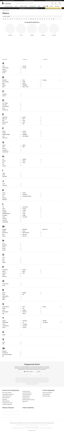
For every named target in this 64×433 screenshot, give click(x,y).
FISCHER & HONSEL (6, 134)
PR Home (24, 269)
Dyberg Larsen (5, 109)
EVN (23, 123)
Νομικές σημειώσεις (46, 395)
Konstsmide (25, 194)
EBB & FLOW (4, 117)
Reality (3, 294)
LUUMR (24, 215)
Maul (3, 234)
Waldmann (4, 351)
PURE (24, 273)
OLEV (3, 257)
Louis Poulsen (25, 206)
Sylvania (44, 306)
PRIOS (24, 271)
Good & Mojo (4, 150)
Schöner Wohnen (5, 306)
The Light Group (5, 325)
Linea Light (4, 218)
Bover (24, 80)
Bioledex (4, 85)
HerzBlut (4, 165)
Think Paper (25, 320)
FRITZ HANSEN (25, 136)
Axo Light (24, 67)
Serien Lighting (5, 311)
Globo (3, 146)
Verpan (3, 342)
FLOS (3, 136)
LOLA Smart (4, 220)
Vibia (3, 343)
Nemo (3, 243)
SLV (23, 308)
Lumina (24, 213)
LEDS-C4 (4, 210)
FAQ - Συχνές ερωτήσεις (7, 392)
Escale (24, 120)
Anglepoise (4, 71)
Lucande (24, 208)
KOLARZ (24, 192)
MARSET (4, 230)
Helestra (4, 160)
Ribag (3, 299)
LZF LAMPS (25, 216)
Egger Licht (4, 118)
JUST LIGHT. (4, 185)
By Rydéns (45, 80)
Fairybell (4, 132)
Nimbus (3, 246)
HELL (3, 162)
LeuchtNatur (4, 215)
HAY (3, 159)
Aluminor (4, 69)
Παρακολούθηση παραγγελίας (8, 394)
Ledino (3, 208)
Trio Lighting (45, 322)
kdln (3, 196)
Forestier (24, 131)
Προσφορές (45, 6)
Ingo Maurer (4, 176)
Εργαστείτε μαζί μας (26, 397)
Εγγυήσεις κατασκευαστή (7, 404)
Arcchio (3, 72)
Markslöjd (4, 229)
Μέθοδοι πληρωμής (6, 401)
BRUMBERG (25, 85)
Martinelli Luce (5, 232)
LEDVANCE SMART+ (6, 213)
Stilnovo (24, 313)
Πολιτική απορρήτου (46, 394)
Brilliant (24, 81)
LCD (3, 206)
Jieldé (3, 183)
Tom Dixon (25, 325)
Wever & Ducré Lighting (6, 354)
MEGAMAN (25, 229)
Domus (3, 108)
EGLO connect (5, 122)
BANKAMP (4, 80)
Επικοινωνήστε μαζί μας (6, 395)
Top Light (24, 327)
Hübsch (24, 160)
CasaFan (4, 95)
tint (23, 322)
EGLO (3, 120)
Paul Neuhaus (5, 269)
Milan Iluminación (26, 232)
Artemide (24, 66)
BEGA (3, 83)
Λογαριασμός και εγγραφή (7, 402)
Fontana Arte (4, 137)
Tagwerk (4, 320)
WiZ (3, 356)
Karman (3, 192)
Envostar (24, 117)
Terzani (3, 324)
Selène (3, 310)
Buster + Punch (25, 86)
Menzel (24, 230)
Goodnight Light (5, 151)
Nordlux (3, 248)
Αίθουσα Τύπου (25, 401)
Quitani (3, 285)
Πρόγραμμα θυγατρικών (26, 394)
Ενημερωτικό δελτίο (26, 391)
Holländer (24, 159)
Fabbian (3, 131)
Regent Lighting (5, 296)
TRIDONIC (45, 320)
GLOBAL (4, 145)
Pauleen (3, 271)
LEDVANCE (4, 211)
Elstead (3, 123)
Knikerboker (4, 199)
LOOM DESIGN (5, 221)
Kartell (3, 194)
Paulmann (4, 273)
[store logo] (6, 3)
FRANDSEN (25, 134)
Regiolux (4, 297)
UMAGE (3, 334)
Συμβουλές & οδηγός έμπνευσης (28, 399)
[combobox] (30, 3)
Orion (3, 260)
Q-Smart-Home (5, 283)
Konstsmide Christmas (27, 196)
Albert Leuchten (5, 67)
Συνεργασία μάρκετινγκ (26, 392)
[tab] (11, 397)
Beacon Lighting (5, 81)
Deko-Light (4, 104)
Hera (3, 164)
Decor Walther (5, 103)
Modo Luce (25, 234)
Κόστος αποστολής (5, 397)
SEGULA (4, 308)
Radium (3, 292)
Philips (3, 274)
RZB (23, 294)
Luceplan (24, 210)
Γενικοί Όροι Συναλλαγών (47, 392)
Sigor (3, 313)
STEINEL (24, 310)
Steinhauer (25, 311)
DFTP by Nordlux (5, 106)
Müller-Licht (45, 229)
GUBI (23, 146)
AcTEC (3, 66)
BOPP (3, 86)
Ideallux (3, 174)
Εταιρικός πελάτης (25, 396)
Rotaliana (24, 292)
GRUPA (24, 145)
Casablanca (4, 94)
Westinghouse (5, 352)
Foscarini (24, 132)
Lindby (3, 216)
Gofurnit (4, 148)
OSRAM (3, 262)
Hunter (24, 162)
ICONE (3, 173)
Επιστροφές (4, 399)
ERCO (24, 118)
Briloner (24, 83)
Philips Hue (4, 276)
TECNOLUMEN (5, 322)
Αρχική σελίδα (4, 10)
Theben (3, 327)
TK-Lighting (25, 324)
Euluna (24, 122)
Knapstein (4, 197)
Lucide (24, 211)
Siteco (24, 306)
